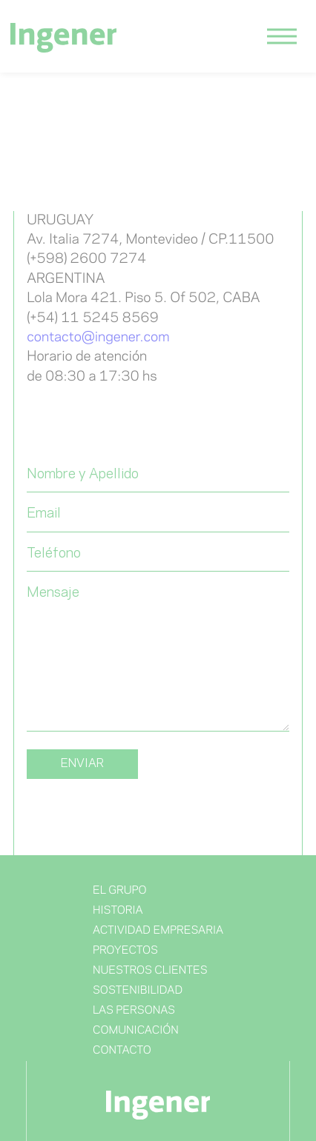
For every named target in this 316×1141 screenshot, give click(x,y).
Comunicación (136, 1030)
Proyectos (125, 951)
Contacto (122, 1050)
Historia (118, 911)
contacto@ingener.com (98, 337)
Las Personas (134, 1011)
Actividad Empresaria (158, 931)
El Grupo (120, 891)
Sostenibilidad (137, 991)
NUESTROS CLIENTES (150, 971)
